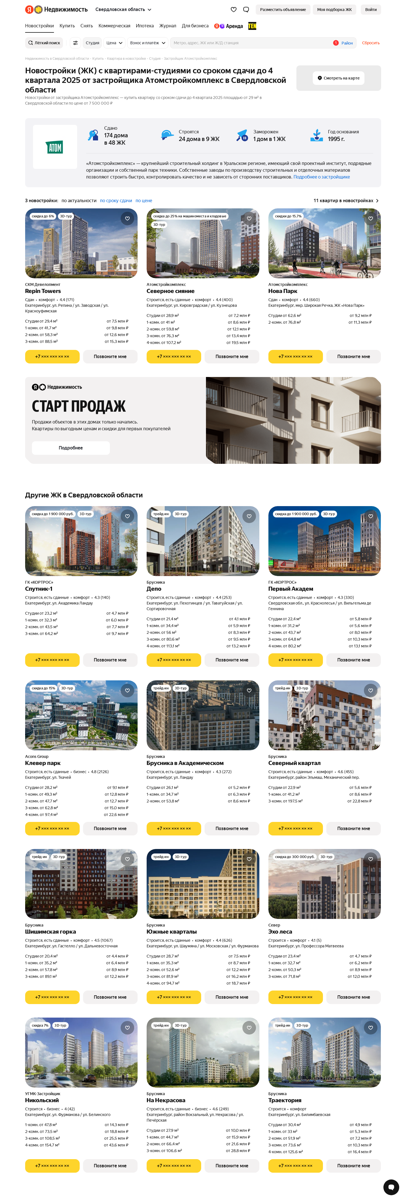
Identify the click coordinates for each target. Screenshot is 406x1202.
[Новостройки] (41, 26)
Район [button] (347, 43)
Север (274, 925)
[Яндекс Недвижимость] (61, 9)
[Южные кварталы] (203, 884)
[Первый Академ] (324, 541)
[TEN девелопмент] (251, 26)
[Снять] (87, 26)
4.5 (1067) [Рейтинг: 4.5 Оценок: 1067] (103, 940)
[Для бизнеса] (195, 26)
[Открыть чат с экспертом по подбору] (391, 1187)
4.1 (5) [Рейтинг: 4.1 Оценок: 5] (316, 940)
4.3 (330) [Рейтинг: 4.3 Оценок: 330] (346, 597)
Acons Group (37, 756)
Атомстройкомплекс (166, 284)
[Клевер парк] (81, 715)
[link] (371, 10)
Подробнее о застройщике (322, 177)
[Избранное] (234, 10)
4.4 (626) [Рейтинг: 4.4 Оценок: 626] (224, 940)
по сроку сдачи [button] (116, 200)
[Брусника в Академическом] (203, 715)
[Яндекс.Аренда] (228, 26)
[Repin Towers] (81, 243)
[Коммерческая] (114, 26)
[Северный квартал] (324, 715)
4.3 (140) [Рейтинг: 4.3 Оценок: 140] (102, 597)
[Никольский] (81, 1053)
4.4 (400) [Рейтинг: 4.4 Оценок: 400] (224, 299)
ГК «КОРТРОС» (39, 582)
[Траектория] (324, 1053)
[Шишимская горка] (81, 884)
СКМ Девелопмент (42, 284)
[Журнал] (168, 26)
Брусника (156, 582)
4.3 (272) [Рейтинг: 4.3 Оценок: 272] (224, 771)
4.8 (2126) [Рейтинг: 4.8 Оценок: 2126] (100, 771)
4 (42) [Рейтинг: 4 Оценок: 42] (69, 1109)
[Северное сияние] (203, 243)
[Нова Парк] (324, 243)
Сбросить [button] (371, 43)
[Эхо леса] (324, 884)
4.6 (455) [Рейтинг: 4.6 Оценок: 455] (346, 771)
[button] (246, 10)
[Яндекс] (29, 9)
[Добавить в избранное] (127, 218)
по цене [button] (144, 200)
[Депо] (203, 541)
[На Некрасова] (203, 1053)
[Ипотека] (145, 26)
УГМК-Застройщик (42, 1093)
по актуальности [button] (79, 200)
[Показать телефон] (52, 356)
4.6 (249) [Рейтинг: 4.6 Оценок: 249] (220, 1109)
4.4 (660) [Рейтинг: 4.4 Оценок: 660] (311, 299)
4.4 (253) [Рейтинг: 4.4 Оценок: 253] (224, 597)
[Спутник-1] (81, 541)
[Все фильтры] (75, 42)
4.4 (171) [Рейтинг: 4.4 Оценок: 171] (67, 299)
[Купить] (67, 26)
